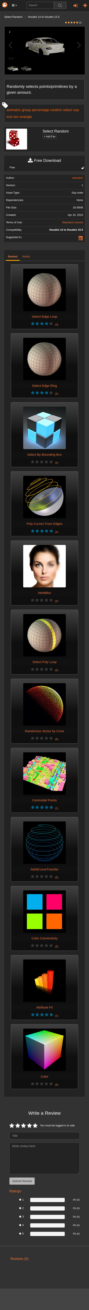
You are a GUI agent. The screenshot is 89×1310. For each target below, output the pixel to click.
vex (16, 117)
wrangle (26, 117)
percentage (40, 110)
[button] (14, 5)
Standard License (72, 222)
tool (9, 117)
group (26, 110)
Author (26, 256)
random (56, 110)
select (67, 110)
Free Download (44, 160)
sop (76, 110)
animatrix (14, 110)
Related (13, 256)
